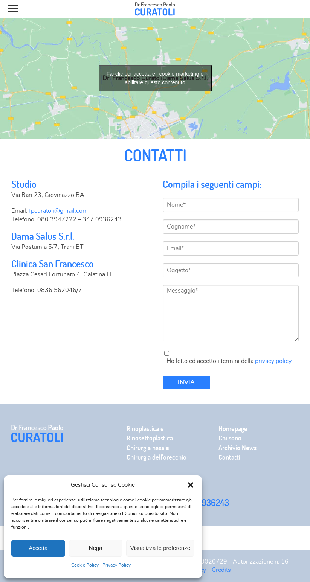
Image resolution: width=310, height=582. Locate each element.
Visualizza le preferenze (160, 548)
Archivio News (237, 447)
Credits (221, 570)
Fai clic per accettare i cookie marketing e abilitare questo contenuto (155, 78)
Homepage (232, 428)
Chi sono (229, 438)
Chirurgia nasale (148, 447)
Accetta (38, 548)
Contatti (229, 457)
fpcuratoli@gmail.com (58, 211)
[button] (190, 485)
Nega (95, 548)
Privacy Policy (116, 565)
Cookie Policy (85, 565)
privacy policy (273, 361)
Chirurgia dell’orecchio (156, 457)
